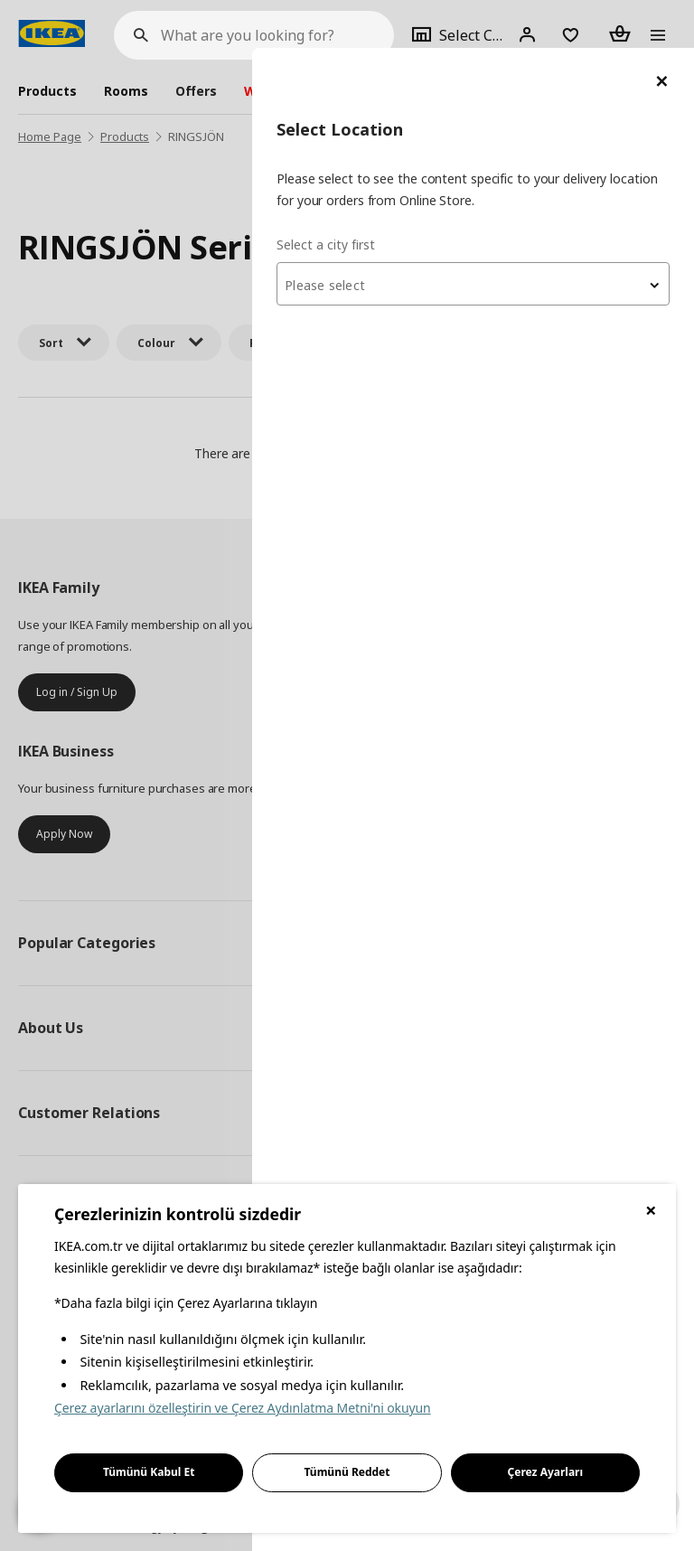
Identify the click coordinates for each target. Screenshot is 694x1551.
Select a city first (334, 195)
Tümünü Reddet (347, 1472)
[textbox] (477, 237)
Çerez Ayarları (546, 1472)
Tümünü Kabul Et (149, 1472)
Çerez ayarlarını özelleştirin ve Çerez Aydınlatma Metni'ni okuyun (242, 1407)
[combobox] (477, 236)
